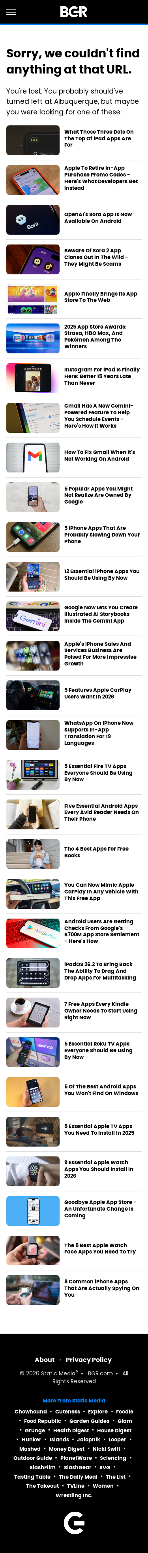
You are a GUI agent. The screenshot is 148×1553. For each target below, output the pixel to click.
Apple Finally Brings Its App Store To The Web (100, 297)
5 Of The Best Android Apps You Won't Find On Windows (101, 1090)
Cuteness (67, 1411)
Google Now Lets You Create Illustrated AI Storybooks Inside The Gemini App (101, 614)
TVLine (75, 1486)
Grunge (35, 1430)
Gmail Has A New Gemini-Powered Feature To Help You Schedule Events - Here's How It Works (98, 416)
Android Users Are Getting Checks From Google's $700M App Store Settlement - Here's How (101, 932)
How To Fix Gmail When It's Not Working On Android (99, 455)
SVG (104, 1467)
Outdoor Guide (32, 1458)
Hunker (31, 1439)
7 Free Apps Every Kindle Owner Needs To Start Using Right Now (100, 1011)
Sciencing (113, 1458)
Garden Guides (89, 1421)
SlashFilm (43, 1467)
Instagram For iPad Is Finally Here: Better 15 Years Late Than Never (102, 376)
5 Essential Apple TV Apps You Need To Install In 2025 (99, 1129)
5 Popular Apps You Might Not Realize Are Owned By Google (98, 495)
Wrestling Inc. (74, 1495)
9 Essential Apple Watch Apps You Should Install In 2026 (98, 1169)
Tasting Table (32, 1477)
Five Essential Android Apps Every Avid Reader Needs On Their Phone (101, 813)
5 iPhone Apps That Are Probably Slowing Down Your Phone (102, 535)
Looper (117, 1439)
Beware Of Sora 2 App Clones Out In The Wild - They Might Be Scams (96, 257)
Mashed (30, 1449)
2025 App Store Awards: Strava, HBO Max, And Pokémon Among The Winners (95, 337)
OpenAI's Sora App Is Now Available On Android (98, 217)
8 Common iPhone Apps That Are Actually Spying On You (101, 1288)
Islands (59, 1439)
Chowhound (31, 1411)
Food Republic (42, 1421)
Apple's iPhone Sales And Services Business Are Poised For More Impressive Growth (100, 654)
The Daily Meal (78, 1477)
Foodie (124, 1411)
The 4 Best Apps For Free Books (96, 852)
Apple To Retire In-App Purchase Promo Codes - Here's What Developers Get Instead (101, 178)
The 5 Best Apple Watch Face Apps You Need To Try (100, 1248)
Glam (125, 1421)
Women (103, 1486)
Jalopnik (88, 1439)
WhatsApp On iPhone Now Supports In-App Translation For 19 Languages (98, 733)
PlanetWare (76, 1458)
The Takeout (42, 1486)
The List (116, 1477)
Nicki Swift (106, 1449)
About (45, 1360)
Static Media (58, 1373)
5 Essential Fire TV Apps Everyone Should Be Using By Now (98, 773)
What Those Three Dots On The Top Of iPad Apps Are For (99, 139)
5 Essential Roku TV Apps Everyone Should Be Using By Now (98, 1050)
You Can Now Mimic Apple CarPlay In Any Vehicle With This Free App (101, 892)
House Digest (114, 1430)
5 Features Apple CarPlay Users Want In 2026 (97, 693)
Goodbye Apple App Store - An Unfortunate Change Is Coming (100, 1209)
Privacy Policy (89, 1360)
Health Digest (71, 1430)
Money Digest (66, 1449)
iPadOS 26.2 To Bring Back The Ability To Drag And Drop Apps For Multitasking (100, 971)
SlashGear (78, 1467)
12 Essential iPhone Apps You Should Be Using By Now (102, 574)
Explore (98, 1411)
